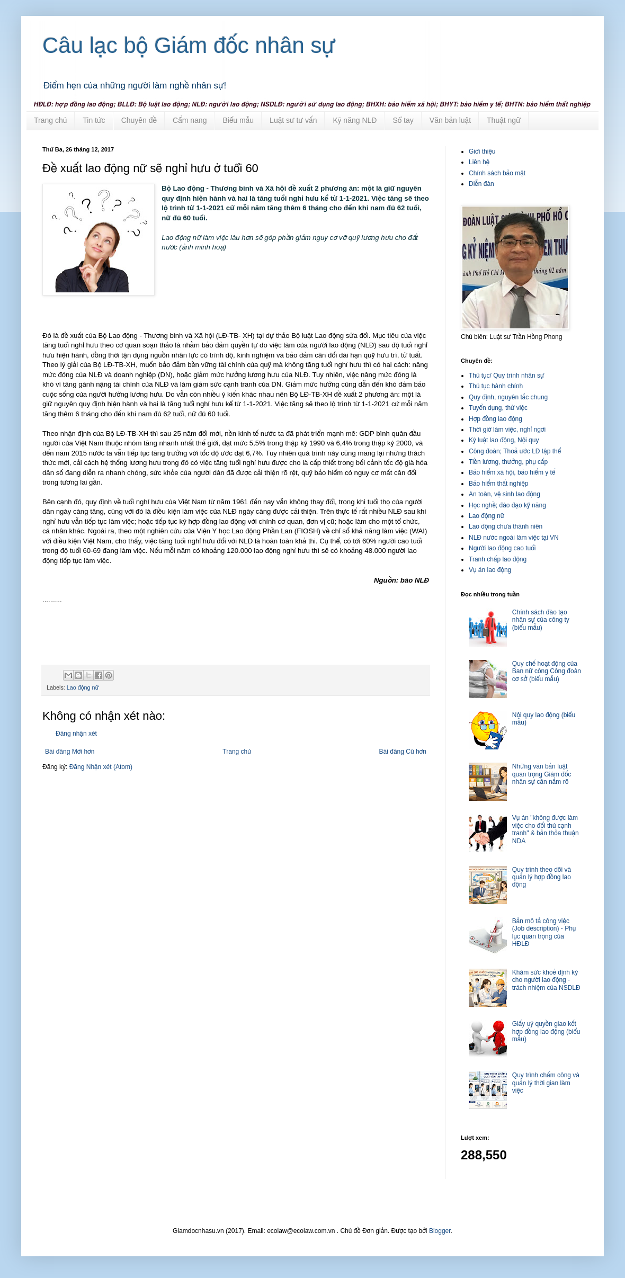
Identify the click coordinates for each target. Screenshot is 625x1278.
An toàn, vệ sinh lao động (504, 494)
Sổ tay (402, 120)
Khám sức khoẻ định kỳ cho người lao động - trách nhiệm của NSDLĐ (546, 980)
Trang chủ (50, 120)
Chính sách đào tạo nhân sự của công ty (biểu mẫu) (540, 620)
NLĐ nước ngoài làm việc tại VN (514, 537)
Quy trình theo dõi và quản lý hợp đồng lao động (541, 877)
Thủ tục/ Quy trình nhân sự (506, 375)
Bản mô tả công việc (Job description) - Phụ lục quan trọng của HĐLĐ (544, 932)
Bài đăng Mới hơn (69, 751)
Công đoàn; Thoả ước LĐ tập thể (515, 451)
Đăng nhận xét (76, 733)
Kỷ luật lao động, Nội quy (504, 440)
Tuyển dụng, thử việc (498, 408)
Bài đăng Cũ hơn (402, 751)
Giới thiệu (482, 151)
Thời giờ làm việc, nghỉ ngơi (507, 429)
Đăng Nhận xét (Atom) (100, 767)
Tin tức (94, 120)
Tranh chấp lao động (497, 559)
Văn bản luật (450, 120)
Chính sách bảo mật (497, 173)
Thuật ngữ (504, 120)
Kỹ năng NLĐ (355, 120)
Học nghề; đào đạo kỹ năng (507, 505)
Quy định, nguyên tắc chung (508, 397)
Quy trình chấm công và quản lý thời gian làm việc (545, 1082)
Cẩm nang (190, 120)
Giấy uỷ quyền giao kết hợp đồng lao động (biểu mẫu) (546, 1031)
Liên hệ (479, 162)
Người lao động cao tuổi (502, 548)
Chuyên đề (139, 120)
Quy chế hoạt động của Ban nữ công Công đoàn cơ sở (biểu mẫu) (546, 671)
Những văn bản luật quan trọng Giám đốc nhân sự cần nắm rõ (542, 774)
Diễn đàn (481, 183)
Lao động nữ (83, 687)
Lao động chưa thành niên (505, 526)
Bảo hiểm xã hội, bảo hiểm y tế (512, 472)
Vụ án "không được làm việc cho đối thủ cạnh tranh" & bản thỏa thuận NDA (545, 829)
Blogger (440, 1231)
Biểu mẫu (238, 120)
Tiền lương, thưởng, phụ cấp (508, 462)
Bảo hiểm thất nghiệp (499, 483)
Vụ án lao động (490, 570)
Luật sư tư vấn (293, 120)
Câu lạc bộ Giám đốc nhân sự (189, 45)
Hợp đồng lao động (495, 419)
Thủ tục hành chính (496, 386)
